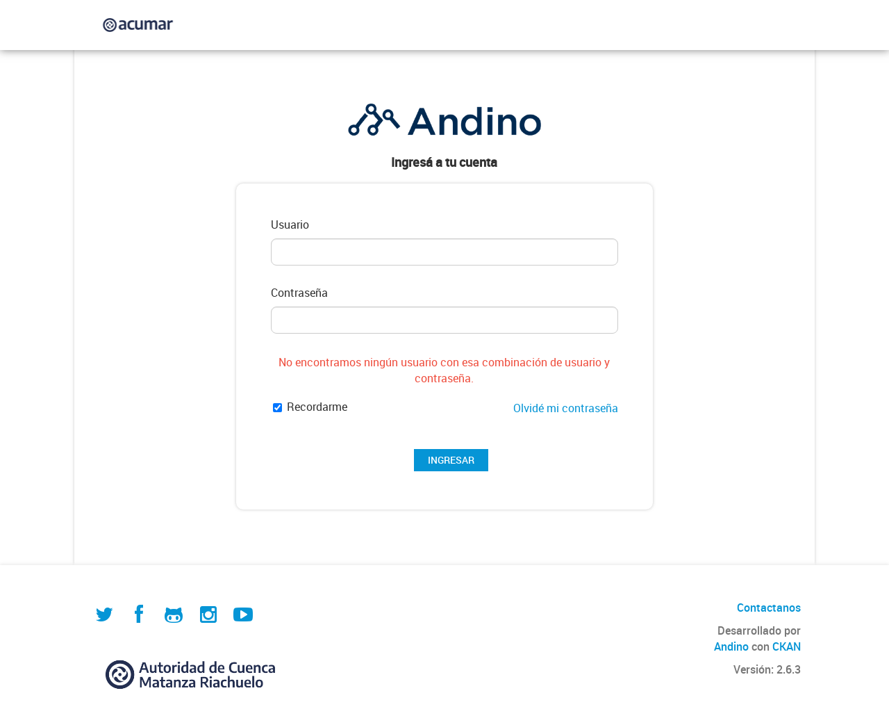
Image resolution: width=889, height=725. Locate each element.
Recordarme (310, 407)
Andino (731, 646)
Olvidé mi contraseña (565, 408)
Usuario (290, 224)
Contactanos (769, 607)
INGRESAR (451, 459)
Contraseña (299, 293)
